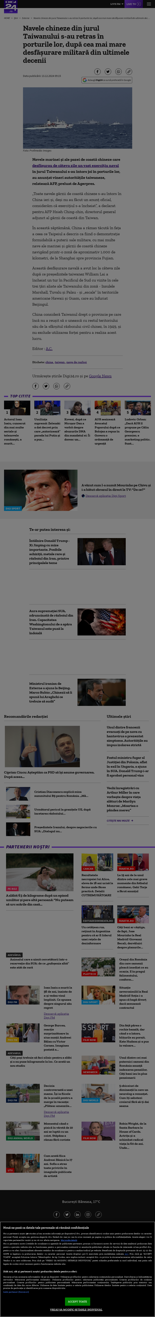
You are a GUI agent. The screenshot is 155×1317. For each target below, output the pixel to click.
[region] (77, 1269)
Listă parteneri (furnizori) (16, 1291)
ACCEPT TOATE (77, 1301)
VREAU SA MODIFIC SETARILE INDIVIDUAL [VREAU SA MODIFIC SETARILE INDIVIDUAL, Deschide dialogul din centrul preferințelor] (76, 1309)
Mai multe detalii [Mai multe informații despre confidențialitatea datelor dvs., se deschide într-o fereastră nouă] (69, 1240)
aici (126, 1253)
